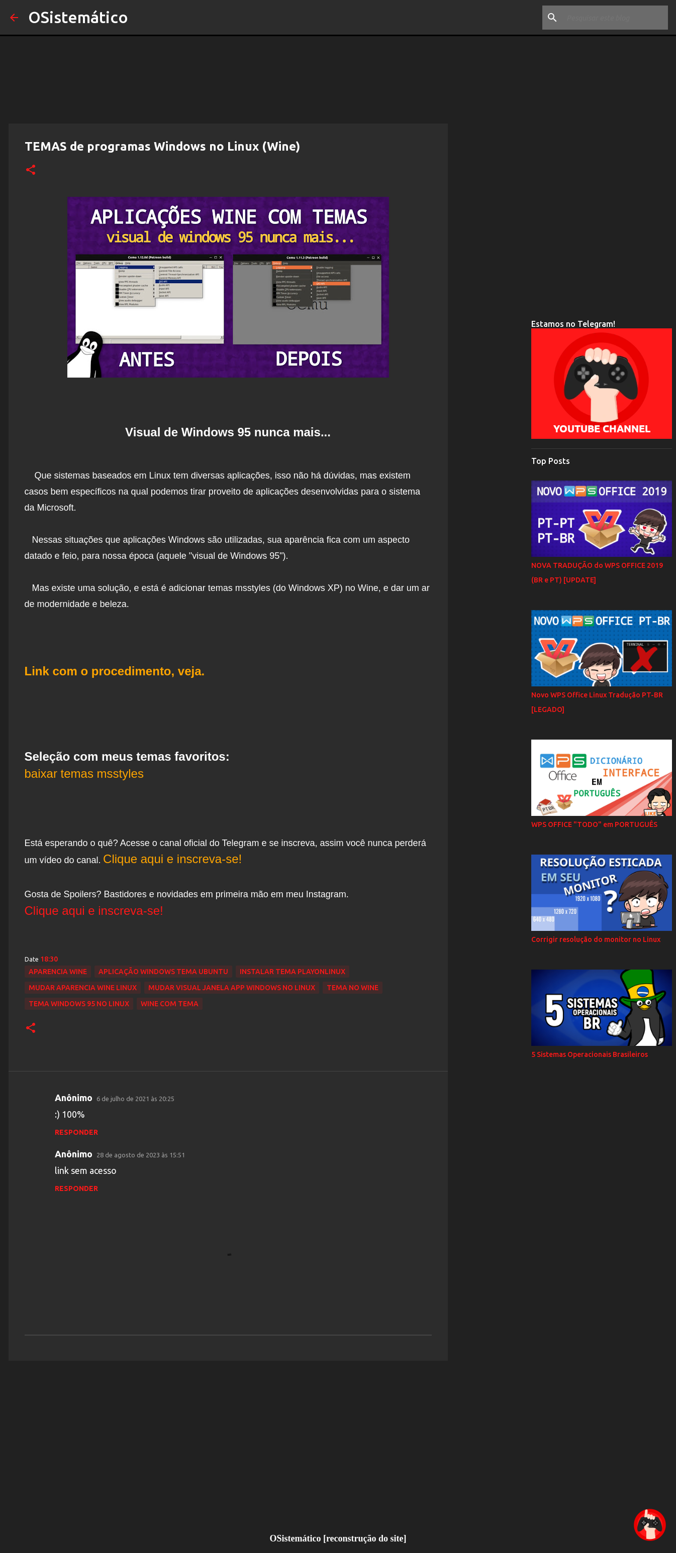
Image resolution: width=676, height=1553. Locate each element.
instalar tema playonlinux (292, 972)
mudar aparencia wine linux (83, 988)
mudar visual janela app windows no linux (231, 988)
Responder (76, 1132)
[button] (31, 170)
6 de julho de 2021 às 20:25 (135, 1098)
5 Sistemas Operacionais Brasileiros (589, 1054)
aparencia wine (58, 972)
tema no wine (352, 988)
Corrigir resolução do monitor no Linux (595, 939)
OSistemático (78, 17)
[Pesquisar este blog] (615, 18)
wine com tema (170, 1004)
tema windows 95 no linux (79, 1004)
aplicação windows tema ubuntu (163, 972)
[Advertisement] (228, 1446)
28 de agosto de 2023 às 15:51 (140, 1154)
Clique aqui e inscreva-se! (94, 910)
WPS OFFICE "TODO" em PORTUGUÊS (594, 824)
